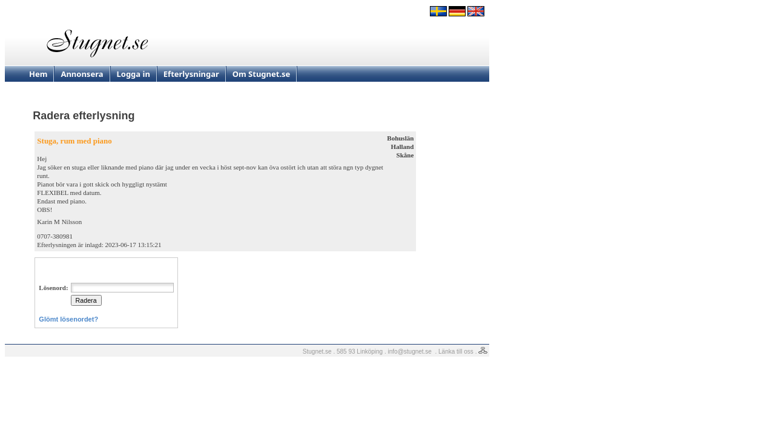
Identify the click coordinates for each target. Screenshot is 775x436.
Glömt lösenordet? (68, 319)
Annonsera (82, 73)
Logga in (133, 73)
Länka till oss (455, 351)
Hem (38, 73)
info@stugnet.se (410, 351)
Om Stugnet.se (261, 73)
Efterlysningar (191, 73)
